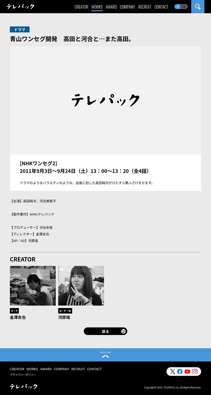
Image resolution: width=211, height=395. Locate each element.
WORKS (97, 7)
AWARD (111, 7)
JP (178, 6)
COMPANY (127, 7)
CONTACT (161, 7)
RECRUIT (144, 7)
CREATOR (81, 7)
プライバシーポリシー (23, 374)
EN (183, 6)
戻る (105, 331)
